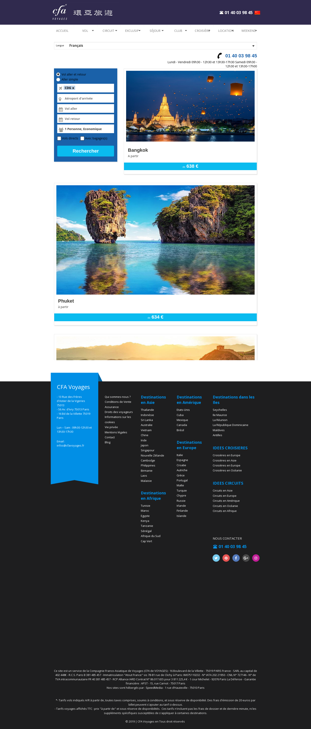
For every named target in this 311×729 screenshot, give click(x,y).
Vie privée (111, 427)
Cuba (180, 415)
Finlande (182, 511)
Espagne (182, 460)
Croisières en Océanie (227, 470)
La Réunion (220, 420)
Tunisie (145, 506)
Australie (146, 425)
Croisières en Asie (224, 460)
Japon (144, 445)
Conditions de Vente (118, 402)
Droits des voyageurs (119, 412)
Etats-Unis (183, 410)
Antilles (217, 435)
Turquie (182, 490)
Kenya (145, 521)
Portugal (182, 480)
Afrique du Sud (150, 536)
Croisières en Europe (226, 455)
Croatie (181, 465)
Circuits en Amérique (226, 501)
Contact (110, 437)
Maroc (145, 511)
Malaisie (146, 481)
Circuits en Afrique (225, 511)
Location (226, 31)
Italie (180, 455)
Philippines (148, 465)
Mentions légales (116, 432)
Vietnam (146, 430)
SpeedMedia (154, 688)
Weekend (248, 31)
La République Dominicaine (230, 425)
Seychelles (220, 410)
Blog (107, 442)
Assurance (112, 407)
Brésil (180, 430)
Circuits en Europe (224, 496)
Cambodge (148, 460)
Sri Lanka (147, 420)
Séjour (153, 31)
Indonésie (147, 415)
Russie (181, 501)
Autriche (182, 470)
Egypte (145, 516)
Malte (180, 485)
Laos (144, 475)
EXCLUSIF (132, 31)
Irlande (181, 506)
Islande (181, 516)
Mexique (182, 420)
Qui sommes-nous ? (118, 397)
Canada (182, 425)
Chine (144, 435)
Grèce (181, 475)
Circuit (107, 31)
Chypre (181, 495)
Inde (144, 440)
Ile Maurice (220, 415)
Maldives (219, 430)
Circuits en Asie (223, 490)
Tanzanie (147, 526)
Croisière (202, 31)
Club (177, 31)
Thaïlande (147, 410)
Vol (84, 31)
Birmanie (146, 471)
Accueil (62, 31)
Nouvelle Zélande (152, 455)
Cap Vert (146, 541)
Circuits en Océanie (225, 506)
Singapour (147, 450)
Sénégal (146, 531)
